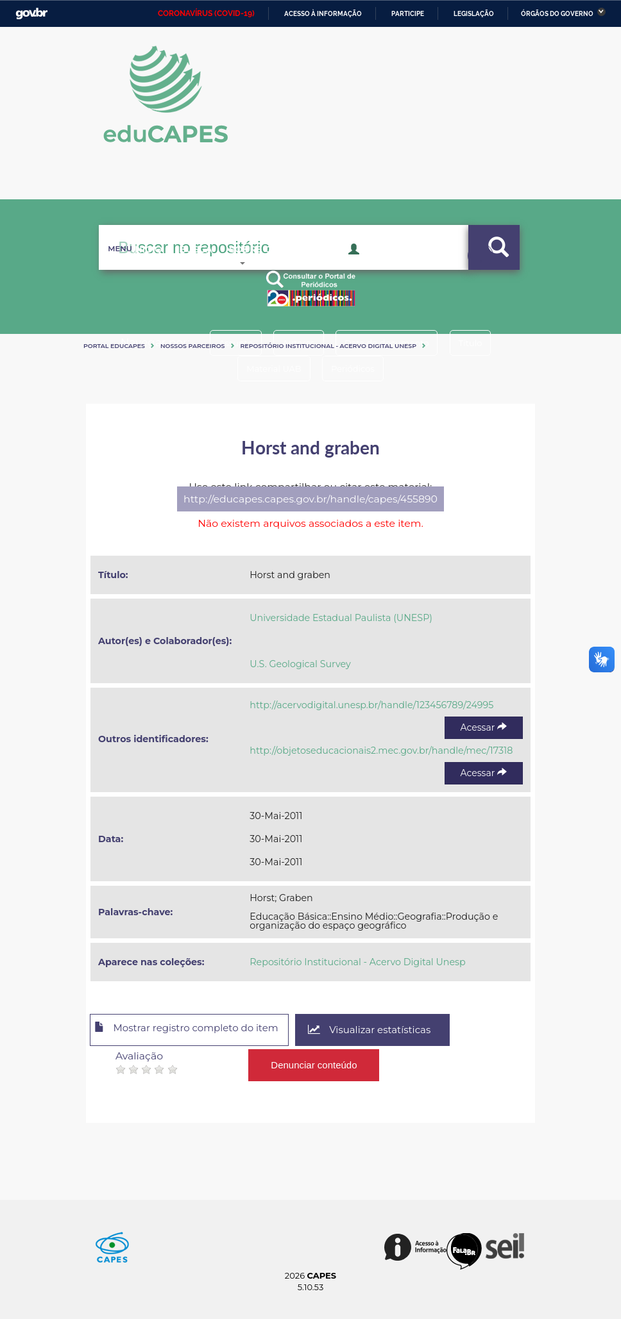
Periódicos (357, 368)
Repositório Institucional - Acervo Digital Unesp (328, 345)
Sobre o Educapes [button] (282, 269)
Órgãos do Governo (557, 13)
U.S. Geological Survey (300, 664)
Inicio (127, 269)
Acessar (484, 727)
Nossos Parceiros (192, 345)
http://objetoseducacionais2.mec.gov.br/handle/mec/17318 (381, 750)
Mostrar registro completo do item (196, 1030)
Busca (186, 269)
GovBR (31, 14)
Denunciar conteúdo (314, 1061)
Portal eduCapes (114, 345)
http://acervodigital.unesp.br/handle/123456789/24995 (371, 705)
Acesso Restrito (394, 268)
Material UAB (269, 368)
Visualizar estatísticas (393, 1030)
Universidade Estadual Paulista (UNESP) (341, 618)
